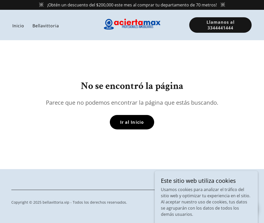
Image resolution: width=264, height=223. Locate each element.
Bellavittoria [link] (45, 26)
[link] (132, 24)
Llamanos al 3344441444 (221, 25)
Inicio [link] (18, 26)
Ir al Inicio (132, 122)
